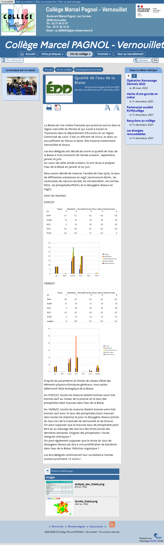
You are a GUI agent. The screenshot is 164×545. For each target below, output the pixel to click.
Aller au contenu (24, 1)
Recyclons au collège (141, 120)
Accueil (27, 54)
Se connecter (14, 60)
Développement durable (88, 69)
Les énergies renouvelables (136, 132)
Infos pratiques (52, 54)
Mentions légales (75, 526)
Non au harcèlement (129, 54)
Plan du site (56, 526)
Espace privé (95, 526)
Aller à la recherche (45, 1)
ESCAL (153, 541)
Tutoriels (103, 54)
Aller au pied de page (69, 1)
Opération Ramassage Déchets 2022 (142, 82)
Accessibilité (7, 2)
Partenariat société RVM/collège (140, 109)
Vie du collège (80, 54)
